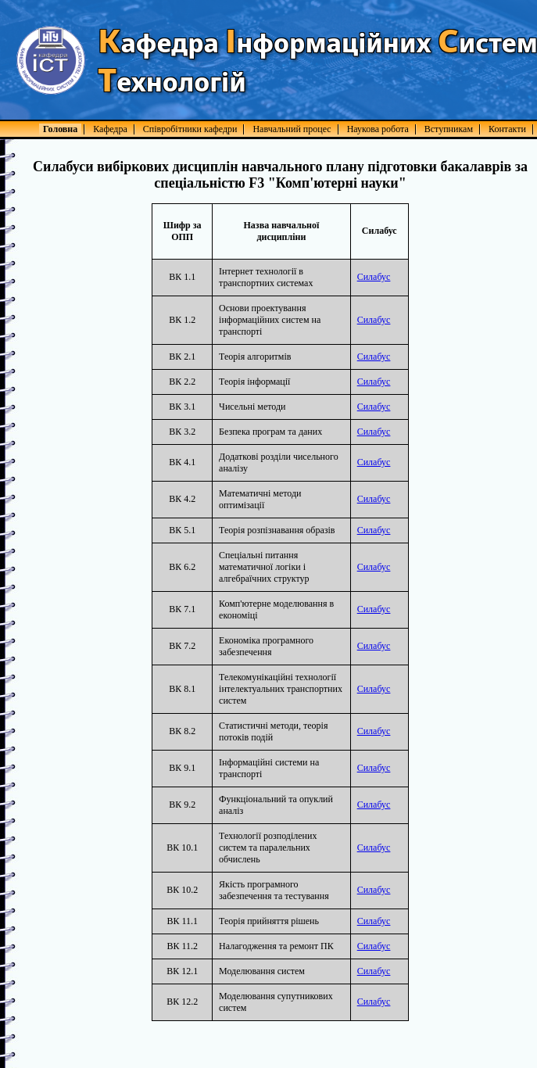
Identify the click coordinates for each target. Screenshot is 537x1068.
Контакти (507, 129)
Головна (60, 129)
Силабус (374, 276)
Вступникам (448, 129)
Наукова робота (378, 129)
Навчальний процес (291, 129)
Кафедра (110, 129)
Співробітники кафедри (190, 129)
